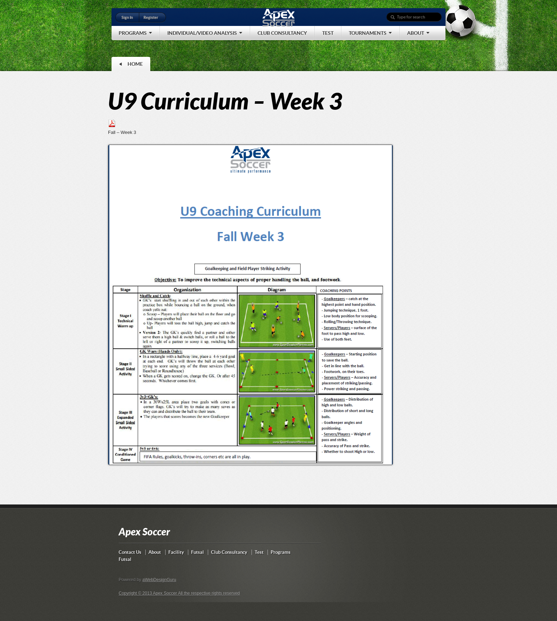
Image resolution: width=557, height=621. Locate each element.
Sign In (127, 17)
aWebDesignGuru (159, 579)
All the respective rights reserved (209, 593)
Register (151, 17)
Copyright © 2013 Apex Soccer (148, 593)
